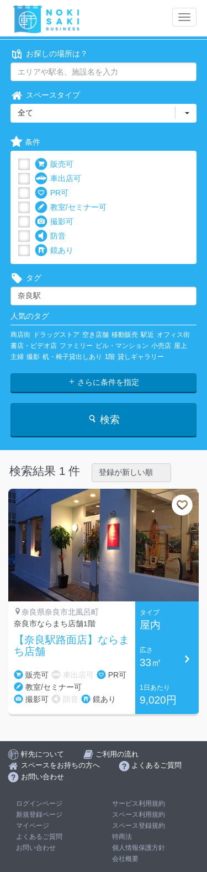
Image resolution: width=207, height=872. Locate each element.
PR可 (51, 193)
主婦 (17, 357)
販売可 (54, 164)
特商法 (122, 837)
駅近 (147, 335)
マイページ (32, 825)
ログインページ (39, 803)
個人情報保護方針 (138, 848)
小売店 (161, 346)
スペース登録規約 (138, 825)
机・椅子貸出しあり (72, 357)
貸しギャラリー (141, 357)
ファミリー (76, 346)
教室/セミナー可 (71, 207)
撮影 (33, 357)
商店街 (20, 335)
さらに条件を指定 (104, 382)
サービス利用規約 (138, 803)
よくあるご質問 (39, 837)
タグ (25, 278)
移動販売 (125, 335)
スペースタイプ (45, 95)
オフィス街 (173, 335)
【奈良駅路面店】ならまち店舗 (71, 646)
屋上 (180, 346)
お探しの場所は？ (49, 53)
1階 (110, 357)
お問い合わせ (36, 848)
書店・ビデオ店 (33, 346)
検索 (103, 419)
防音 (50, 236)
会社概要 (125, 859)
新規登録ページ (39, 814)
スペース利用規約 (138, 814)
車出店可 (58, 178)
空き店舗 (95, 335)
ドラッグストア (56, 335)
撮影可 (54, 222)
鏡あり (54, 250)
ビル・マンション (121, 346)
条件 (25, 142)
